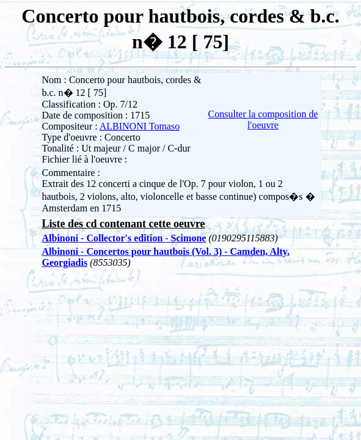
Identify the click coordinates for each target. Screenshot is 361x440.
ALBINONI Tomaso (140, 126)
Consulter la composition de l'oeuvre (263, 119)
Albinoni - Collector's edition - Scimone (124, 238)
